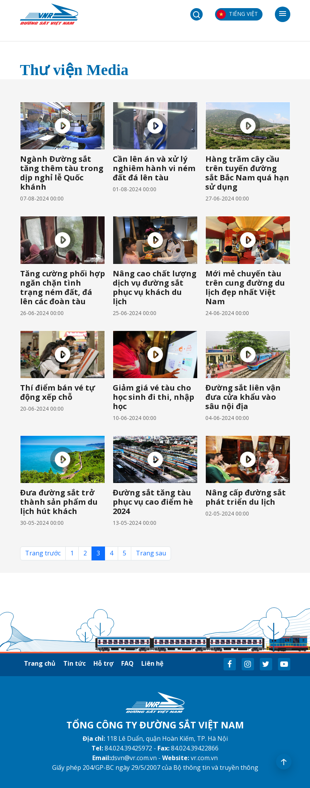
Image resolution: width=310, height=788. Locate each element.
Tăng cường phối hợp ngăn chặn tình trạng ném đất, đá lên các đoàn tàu (62, 287)
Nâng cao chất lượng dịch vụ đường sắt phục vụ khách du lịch (155, 287)
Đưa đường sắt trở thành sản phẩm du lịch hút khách (59, 501)
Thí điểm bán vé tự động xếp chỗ (57, 392)
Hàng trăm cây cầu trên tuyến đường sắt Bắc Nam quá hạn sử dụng (247, 173)
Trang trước (43, 553)
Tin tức (74, 663)
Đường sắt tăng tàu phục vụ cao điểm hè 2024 (153, 501)
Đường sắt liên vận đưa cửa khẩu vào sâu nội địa (243, 396)
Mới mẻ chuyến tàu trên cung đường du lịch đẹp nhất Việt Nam (245, 287)
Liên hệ (152, 663)
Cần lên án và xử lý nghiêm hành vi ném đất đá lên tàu (154, 168)
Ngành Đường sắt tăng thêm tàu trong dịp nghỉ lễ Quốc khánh (61, 173)
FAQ (127, 663)
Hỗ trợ (103, 663)
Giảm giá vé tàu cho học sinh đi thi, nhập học (153, 396)
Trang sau (151, 553)
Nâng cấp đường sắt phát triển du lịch (245, 497)
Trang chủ (40, 663)
